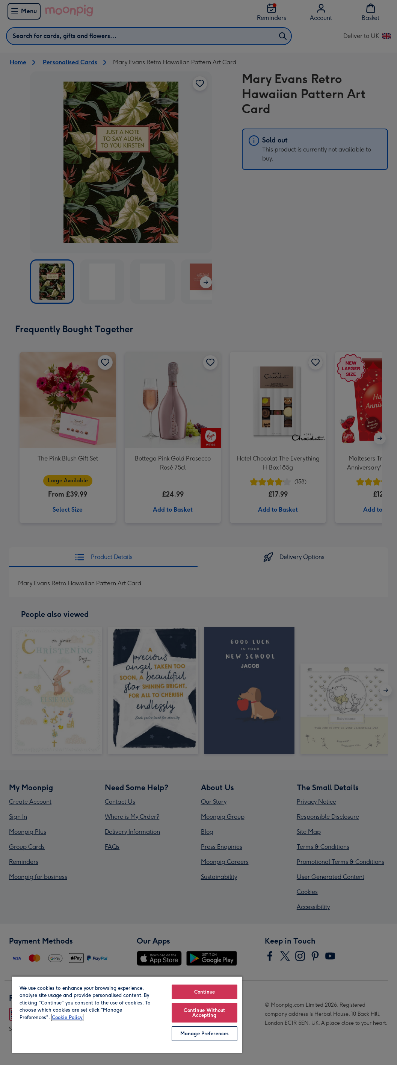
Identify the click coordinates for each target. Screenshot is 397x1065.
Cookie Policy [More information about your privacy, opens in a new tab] (67, 1017)
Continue (204, 992)
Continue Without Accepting (204, 1012)
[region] (127, 1014)
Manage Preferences (204, 1033)
